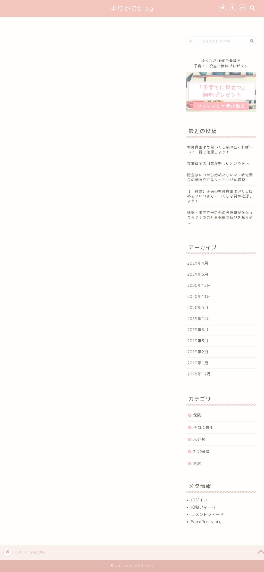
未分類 (199, 439)
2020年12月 (199, 285)
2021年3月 (197, 274)
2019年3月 (197, 340)
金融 (197, 463)
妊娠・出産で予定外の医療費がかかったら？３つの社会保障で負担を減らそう (220, 217)
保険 (197, 415)
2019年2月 (197, 352)
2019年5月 (197, 329)
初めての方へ (93, 23)
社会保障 (201, 451)
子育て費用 (203, 427)
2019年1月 (197, 363)
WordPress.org (206, 521)
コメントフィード (207, 514)
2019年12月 (199, 318)
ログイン (199, 500)
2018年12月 (199, 374)
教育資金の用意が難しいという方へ (218, 163)
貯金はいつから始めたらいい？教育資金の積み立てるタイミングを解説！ (220, 177)
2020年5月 (197, 307)
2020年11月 (199, 296)
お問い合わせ (197, 23)
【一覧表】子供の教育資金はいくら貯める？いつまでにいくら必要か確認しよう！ (220, 196)
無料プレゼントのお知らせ (145, 23)
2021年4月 (197, 263)
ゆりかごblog (132, 8)
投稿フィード (203, 507)
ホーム (60, 23)
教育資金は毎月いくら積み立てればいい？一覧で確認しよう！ (220, 149)
